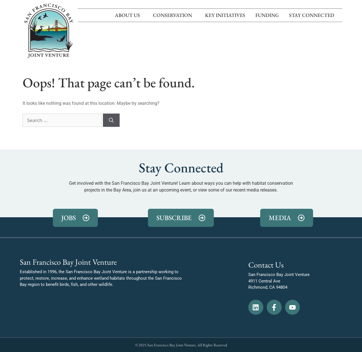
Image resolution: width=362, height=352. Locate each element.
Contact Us (266, 265)
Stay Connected (313, 15)
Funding (267, 15)
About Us (129, 15)
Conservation (174, 15)
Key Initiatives (225, 15)
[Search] (111, 120)
